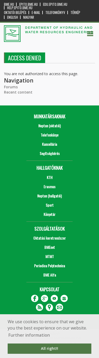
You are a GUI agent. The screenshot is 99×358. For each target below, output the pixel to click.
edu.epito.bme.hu (55, 4)
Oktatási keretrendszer (49, 238)
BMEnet (49, 247)
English (12, 17)
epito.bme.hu (28, 4)
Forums (11, 86)
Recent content (18, 92)
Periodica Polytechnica (49, 265)
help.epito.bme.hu (19, 7)
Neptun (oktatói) (49, 125)
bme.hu (9, 4)
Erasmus (49, 186)
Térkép (75, 12)
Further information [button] (29, 335)
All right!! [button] (49, 348)
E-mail (36, 12)
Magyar (28, 17)
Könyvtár (49, 214)
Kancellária (49, 144)
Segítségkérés (50, 153)
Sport (50, 205)
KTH (50, 177)
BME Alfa (49, 275)
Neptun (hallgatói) (49, 196)
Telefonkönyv (55, 12)
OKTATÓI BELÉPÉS (15, 12)
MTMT (49, 256)
